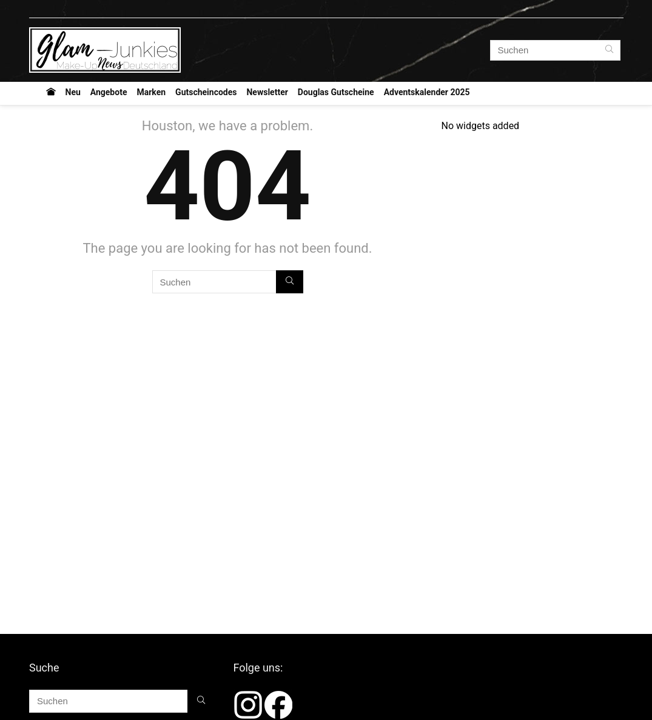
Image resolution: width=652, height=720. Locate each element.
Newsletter (266, 92)
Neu (73, 92)
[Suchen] (609, 50)
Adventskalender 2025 (427, 92)
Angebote (108, 92)
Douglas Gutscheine (336, 92)
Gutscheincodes (206, 92)
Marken (151, 92)
